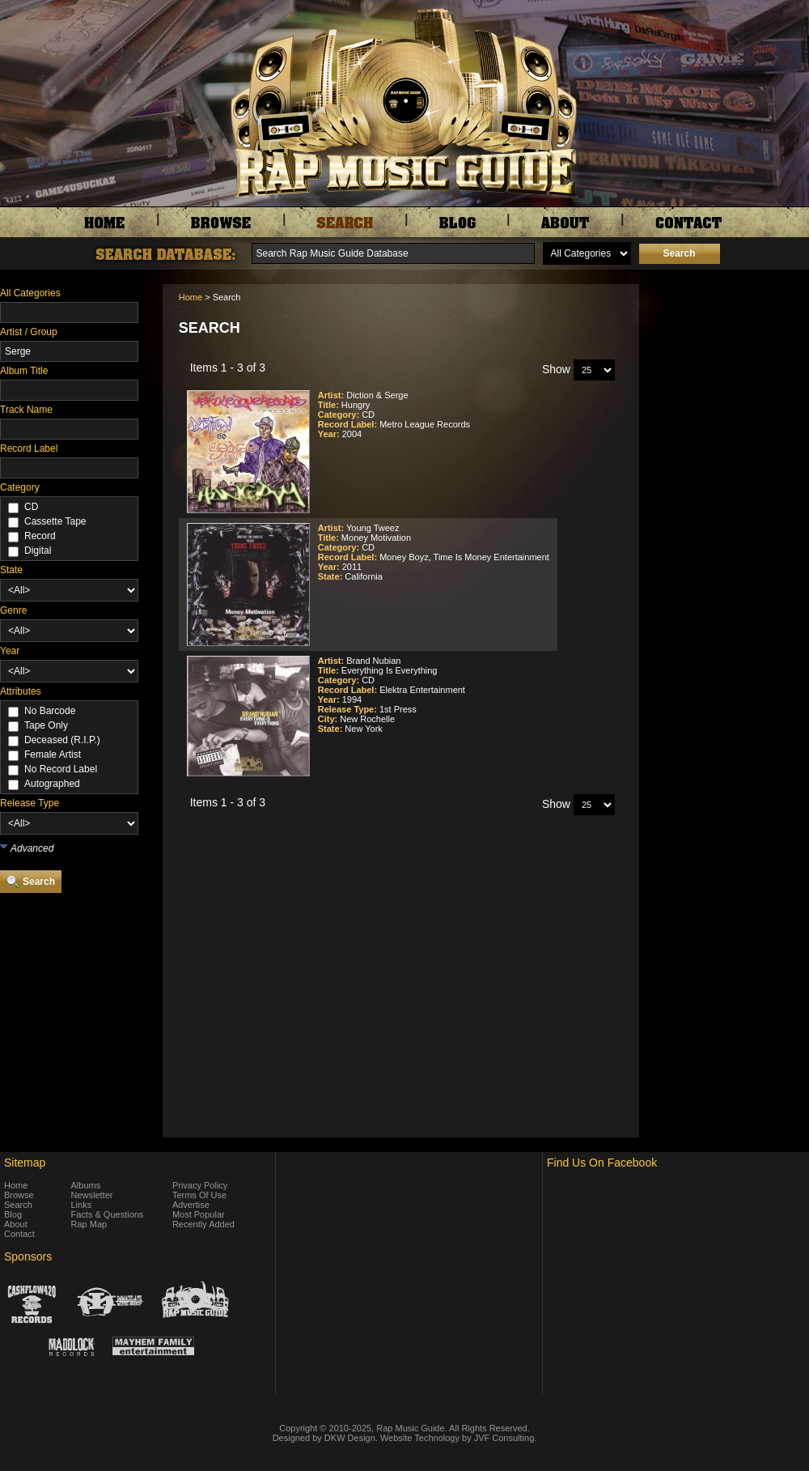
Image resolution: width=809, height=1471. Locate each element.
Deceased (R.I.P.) (62, 740)
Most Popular (198, 1214)
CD (31, 506)
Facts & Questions (107, 1214)
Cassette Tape (55, 521)
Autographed (52, 783)
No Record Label (60, 769)
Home (190, 297)
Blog (13, 1214)
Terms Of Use (199, 1195)
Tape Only (46, 725)
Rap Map (89, 1224)
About (16, 1224)
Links (81, 1205)
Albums (86, 1185)
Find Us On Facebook (602, 1162)
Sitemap (24, 1162)
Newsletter (92, 1195)
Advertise (191, 1205)
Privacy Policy (199, 1185)
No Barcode (49, 710)
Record (40, 536)
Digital (37, 550)
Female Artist (52, 754)
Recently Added (203, 1224)
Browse (19, 1195)
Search (18, 1205)
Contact (19, 1234)
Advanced (32, 848)
